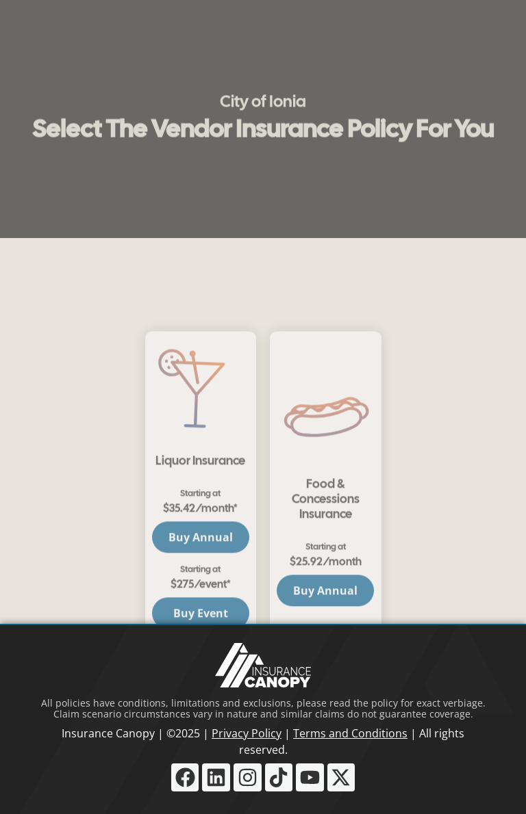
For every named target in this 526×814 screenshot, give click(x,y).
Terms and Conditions (350, 733)
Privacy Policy (246, 733)
